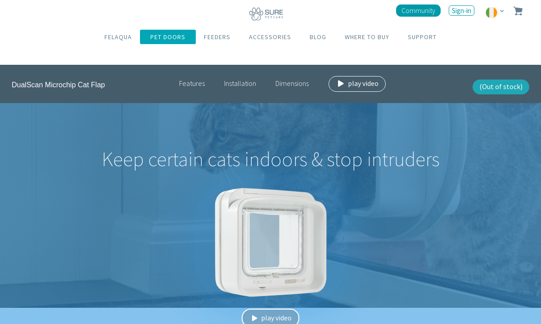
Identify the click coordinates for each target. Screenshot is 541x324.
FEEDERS (217, 37)
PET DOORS (167, 37)
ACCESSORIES (270, 37)
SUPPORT (422, 37)
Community (418, 10)
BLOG (318, 37)
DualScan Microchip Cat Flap (58, 85)
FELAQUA (118, 37)
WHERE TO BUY (367, 37)
